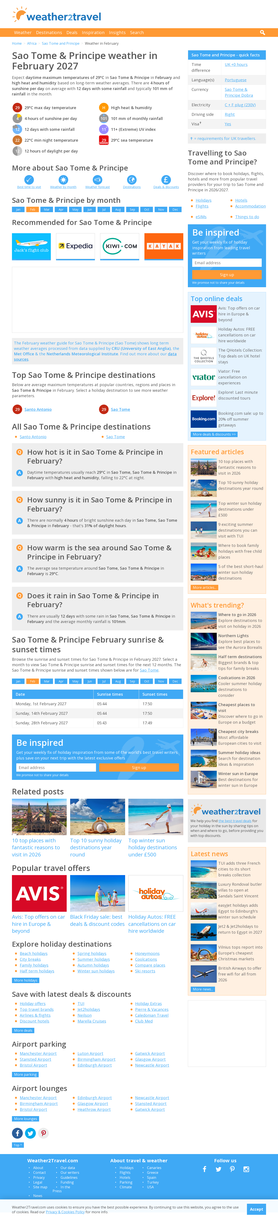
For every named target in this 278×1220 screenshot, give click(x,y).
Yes (228, 123)
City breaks (30, 966)
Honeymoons (147, 961)
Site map (40, 1194)
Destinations (49, 32)
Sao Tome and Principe (60, 43)
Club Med (144, 1028)
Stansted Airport (35, 1066)
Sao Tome (120, 417)
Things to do (247, 216)
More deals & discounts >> (214, 434)
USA (150, 1194)
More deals (23, 1037)
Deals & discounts (166, 187)
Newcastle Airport (152, 1072)
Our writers (70, 1180)
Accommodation (250, 206)
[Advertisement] (187, 14)
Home (17, 43)
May (75, 209)
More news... (203, 989)
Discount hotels (34, 1028)
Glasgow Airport (150, 1066)
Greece (152, 1180)
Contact (39, 1180)
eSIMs (201, 216)
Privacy (39, 1184)
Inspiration (93, 32)
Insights (117, 32)
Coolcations (146, 966)
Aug (118, 209)
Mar (47, 209)
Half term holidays (37, 978)
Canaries (154, 1175)
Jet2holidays (89, 1016)
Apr (61, 209)
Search (137, 32)
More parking (25, 1082)
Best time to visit (29, 187)
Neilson (85, 1022)
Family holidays (34, 972)
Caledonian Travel (152, 1022)
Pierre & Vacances (152, 1016)
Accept (256, 1209)
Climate (126, 1194)
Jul (104, 209)
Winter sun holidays (96, 978)
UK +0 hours (236, 64)
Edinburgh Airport (95, 1072)
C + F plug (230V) (240, 104)
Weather (23, 32)
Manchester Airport (38, 1061)
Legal (37, 1189)
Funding (67, 1189)
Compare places (150, 972)
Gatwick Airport (150, 1061)
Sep (132, 209)
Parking (126, 1189)
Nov (161, 209)
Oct (146, 209)
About (38, 1175)
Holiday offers (33, 1010)
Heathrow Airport (94, 1116)
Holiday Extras (148, 1010)
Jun (90, 209)
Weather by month (63, 187)
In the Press (61, 1196)
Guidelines (69, 1184)
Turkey (153, 1189)
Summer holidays (94, 966)
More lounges (25, 1126)
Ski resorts (145, 978)
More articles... (204, 587)
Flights (202, 206)
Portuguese (236, 79)
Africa (31, 43)
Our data (68, 1175)
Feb (32, 209)
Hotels (241, 200)
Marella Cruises (92, 1028)
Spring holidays (92, 961)
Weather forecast (97, 187)
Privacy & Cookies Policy (65, 1212)
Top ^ (18, 1153)
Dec (175, 209)
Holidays (204, 200)
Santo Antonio (38, 417)
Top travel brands (37, 1016)
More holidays (25, 988)
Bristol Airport (33, 1072)
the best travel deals (235, 820)
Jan (18, 209)
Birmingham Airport (97, 1066)
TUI (81, 1010)
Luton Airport (90, 1061)
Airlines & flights (35, 1022)
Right (230, 114)
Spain (151, 1184)
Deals (72, 32)
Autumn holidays (93, 972)
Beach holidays (34, 961)
